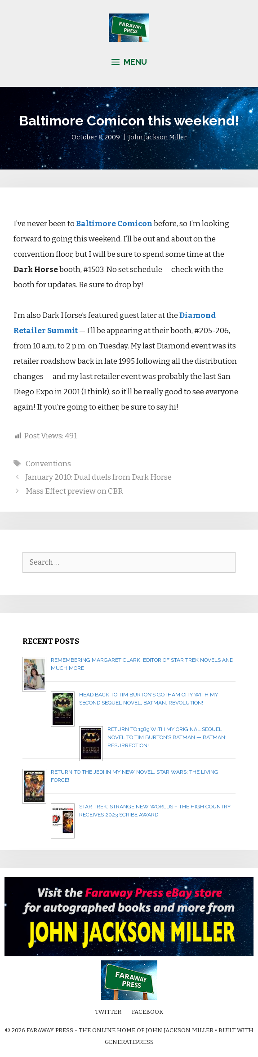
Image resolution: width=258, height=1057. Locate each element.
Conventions (48, 463)
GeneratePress (129, 1042)
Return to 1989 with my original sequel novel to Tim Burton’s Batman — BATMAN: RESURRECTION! (167, 737)
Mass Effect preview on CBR (74, 491)
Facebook (147, 1011)
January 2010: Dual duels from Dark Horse (99, 477)
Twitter (108, 1011)
